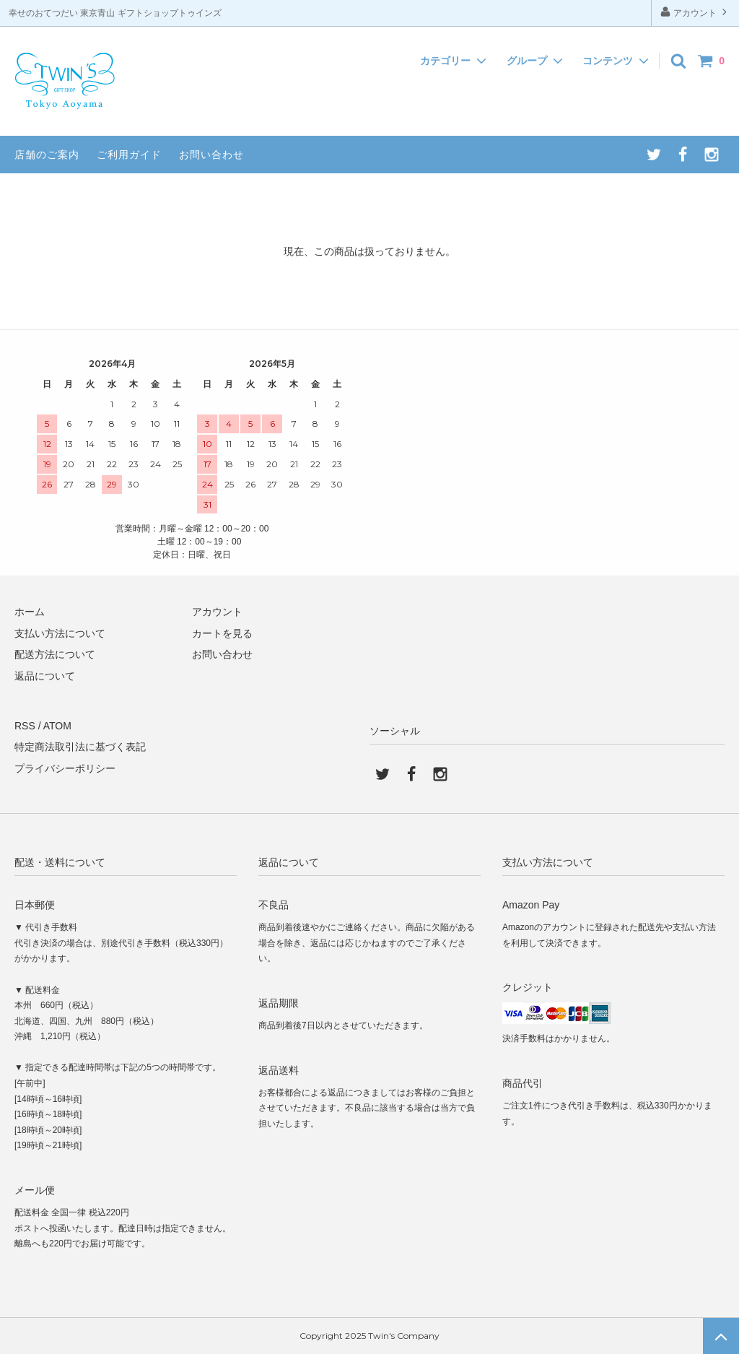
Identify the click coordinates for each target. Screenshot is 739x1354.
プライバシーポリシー (64, 768)
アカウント (695, 12)
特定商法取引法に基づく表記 (80, 746)
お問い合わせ (211, 154)
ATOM (57, 726)
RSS (24, 726)
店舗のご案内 (46, 154)
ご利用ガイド (129, 154)
